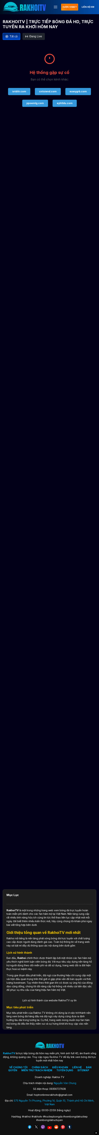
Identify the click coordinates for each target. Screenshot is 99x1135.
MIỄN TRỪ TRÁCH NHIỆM (36, 1070)
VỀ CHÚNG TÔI (18, 1067)
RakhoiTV (12, 910)
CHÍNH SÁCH (40, 1067)
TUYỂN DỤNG (64, 1070)
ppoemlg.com (35, 103)
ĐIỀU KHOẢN (60, 1067)
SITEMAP (83, 1070)
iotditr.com (19, 91)
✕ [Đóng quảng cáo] (96, 1132)
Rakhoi (21, 957)
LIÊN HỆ (77, 1067)
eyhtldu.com (65, 103)
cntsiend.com (48, 91)
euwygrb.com (78, 91)
